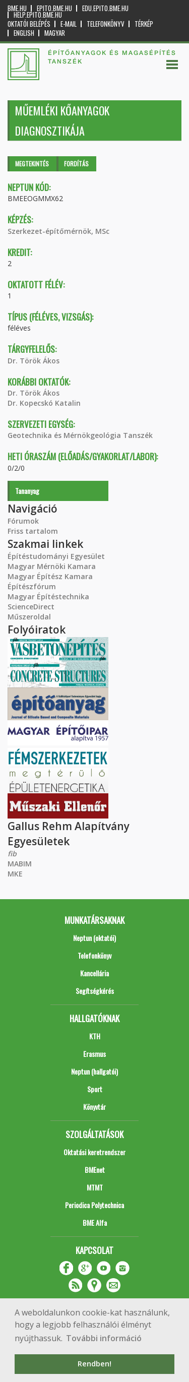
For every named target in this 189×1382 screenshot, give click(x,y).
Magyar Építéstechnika (48, 596)
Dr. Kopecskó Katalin (44, 403)
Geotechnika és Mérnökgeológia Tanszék (80, 435)
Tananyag (27, 490)
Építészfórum (32, 586)
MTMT (95, 1187)
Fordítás (76, 163)
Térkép (144, 24)
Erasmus (94, 1053)
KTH (94, 1036)
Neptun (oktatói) (94, 937)
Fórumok (23, 521)
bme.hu (17, 8)
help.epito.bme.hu (38, 15)
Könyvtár (94, 1106)
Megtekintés (32, 163)
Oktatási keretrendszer (94, 1152)
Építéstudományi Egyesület (56, 556)
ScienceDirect (31, 606)
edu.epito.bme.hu (105, 8)
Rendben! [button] (94, 1363)
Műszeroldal (29, 616)
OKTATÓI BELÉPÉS (29, 24)
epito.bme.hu (54, 8)
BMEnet (95, 1169)
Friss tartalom (33, 531)
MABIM (20, 863)
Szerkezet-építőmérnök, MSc (58, 231)
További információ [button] (104, 1338)
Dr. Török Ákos (33, 360)
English (24, 33)
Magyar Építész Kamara (50, 576)
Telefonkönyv (105, 24)
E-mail (68, 24)
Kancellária (94, 973)
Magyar (54, 33)
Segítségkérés (95, 990)
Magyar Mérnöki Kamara (52, 566)
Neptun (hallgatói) (94, 1071)
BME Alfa (95, 1222)
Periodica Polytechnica (94, 1205)
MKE (15, 873)
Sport (94, 1089)
